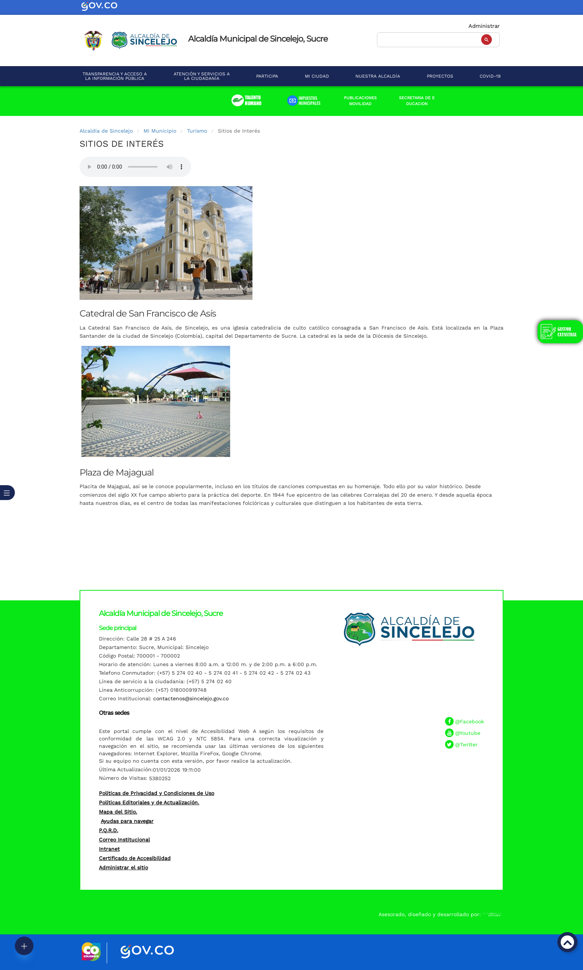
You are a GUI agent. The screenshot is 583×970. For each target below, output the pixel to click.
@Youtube (467, 733)
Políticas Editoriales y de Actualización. (149, 802)
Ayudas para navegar (127, 821)
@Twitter (466, 744)
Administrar (484, 26)
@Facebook (469, 721)
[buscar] (437, 39)
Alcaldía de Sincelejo (106, 131)
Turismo (197, 131)
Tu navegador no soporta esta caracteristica (135, 167)
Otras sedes (114, 712)
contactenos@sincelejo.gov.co (191, 698)
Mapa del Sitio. (118, 812)
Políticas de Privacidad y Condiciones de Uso (156, 793)
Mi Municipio (160, 131)
